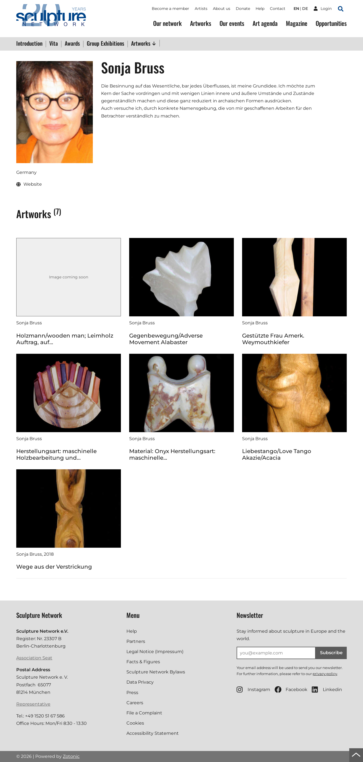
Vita (53, 43)
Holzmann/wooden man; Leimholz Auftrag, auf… (64, 339)
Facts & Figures (143, 661)
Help (260, 8)
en (296, 8)
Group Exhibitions (105, 43)
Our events (232, 23)
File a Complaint (144, 713)
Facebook (291, 689)
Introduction (29, 43)
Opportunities (331, 23)
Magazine (296, 23)
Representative (33, 704)
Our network (167, 23)
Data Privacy (140, 682)
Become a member (170, 8)
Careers (134, 702)
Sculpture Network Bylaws (155, 672)
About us (221, 8)
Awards (72, 43)
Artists (201, 8)
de (305, 8)
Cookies (135, 723)
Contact (277, 8)
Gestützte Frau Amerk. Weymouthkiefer (273, 339)
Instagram (253, 689)
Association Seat (34, 657)
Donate (243, 8)
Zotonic (71, 756)
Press (132, 692)
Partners (135, 641)
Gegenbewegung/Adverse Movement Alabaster (166, 339)
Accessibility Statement (152, 733)
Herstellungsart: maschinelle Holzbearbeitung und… (56, 454)
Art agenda (265, 23)
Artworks (200, 23)
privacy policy (325, 673)
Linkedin (327, 689)
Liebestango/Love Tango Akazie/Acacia (276, 454)
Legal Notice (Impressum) (154, 651)
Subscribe (331, 652)
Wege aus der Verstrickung (54, 566)
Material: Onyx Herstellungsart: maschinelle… (172, 454)
